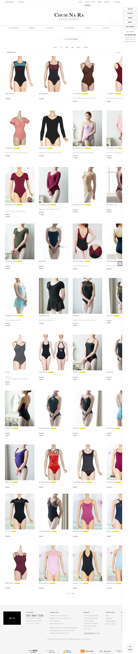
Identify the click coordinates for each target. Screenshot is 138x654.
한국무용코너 (50, 28)
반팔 (67, 47)
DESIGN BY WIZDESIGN (83, 639)
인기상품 (117, 52)
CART (93, 2)
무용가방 (87, 28)
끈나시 (55, 47)
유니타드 (86, 47)
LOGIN (80, 2)
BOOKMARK (9, 2)
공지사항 (130, 9)
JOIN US (87, 2)
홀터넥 (78, 47)
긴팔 (72, 47)
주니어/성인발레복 (13, 28)
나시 (61, 47)
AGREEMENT (109, 618)
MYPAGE (107, 2)
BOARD (116, 2)
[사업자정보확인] (72, 627)
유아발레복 (32, 28)
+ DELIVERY (20, 2)
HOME (107, 615)
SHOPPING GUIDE (110, 624)
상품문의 (130, 18)
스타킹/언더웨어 (69, 28)
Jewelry (106, 28)
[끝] (73, 593)
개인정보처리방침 (110, 621)
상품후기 (130, 22)
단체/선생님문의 (130, 26)
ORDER (99, 2)
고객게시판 (130, 13)
